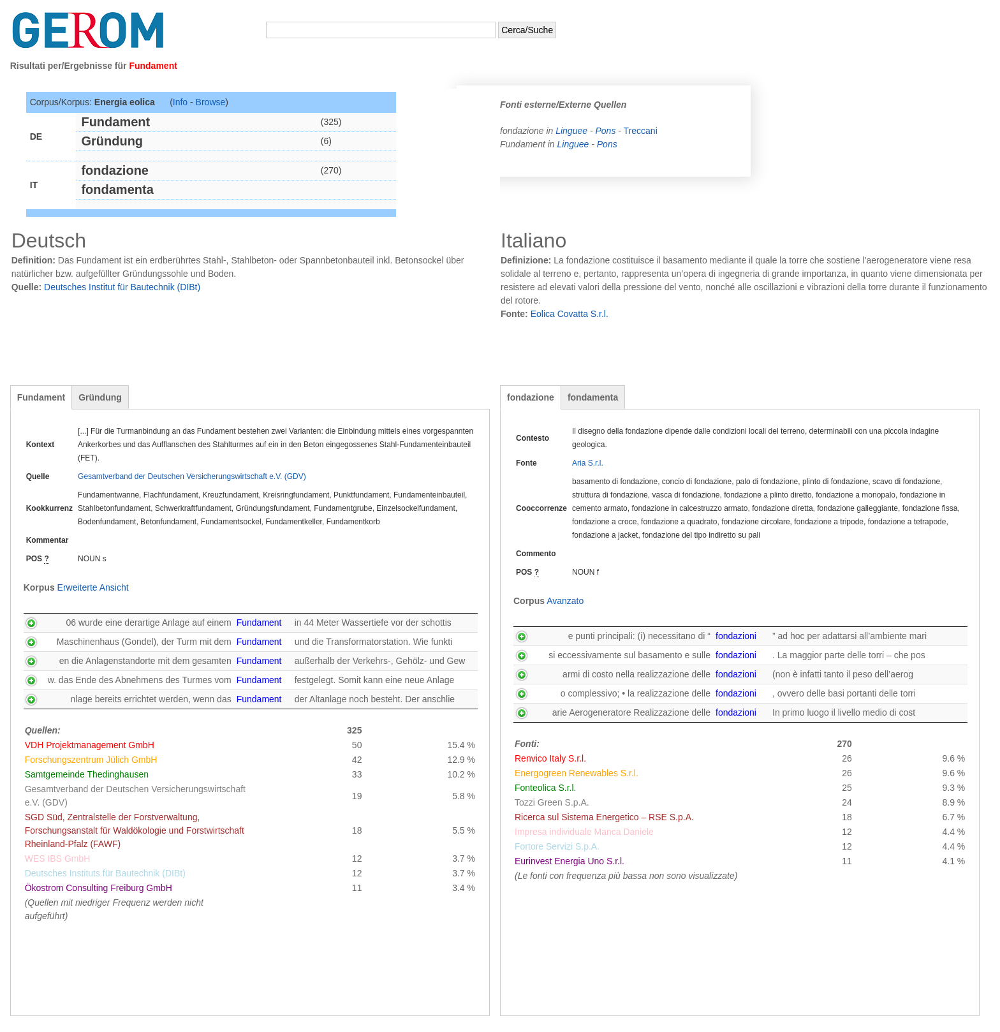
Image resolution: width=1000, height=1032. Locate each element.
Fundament (41, 397)
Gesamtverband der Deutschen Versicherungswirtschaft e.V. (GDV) (192, 476)
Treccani (641, 131)
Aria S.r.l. (587, 463)
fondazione (530, 397)
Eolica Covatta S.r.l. (569, 314)
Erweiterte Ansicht (93, 587)
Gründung (100, 397)
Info (180, 102)
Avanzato (565, 601)
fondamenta (593, 397)
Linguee (572, 131)
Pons (605, 131)
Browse (211, 102)
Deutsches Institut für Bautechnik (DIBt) (122, 287)
